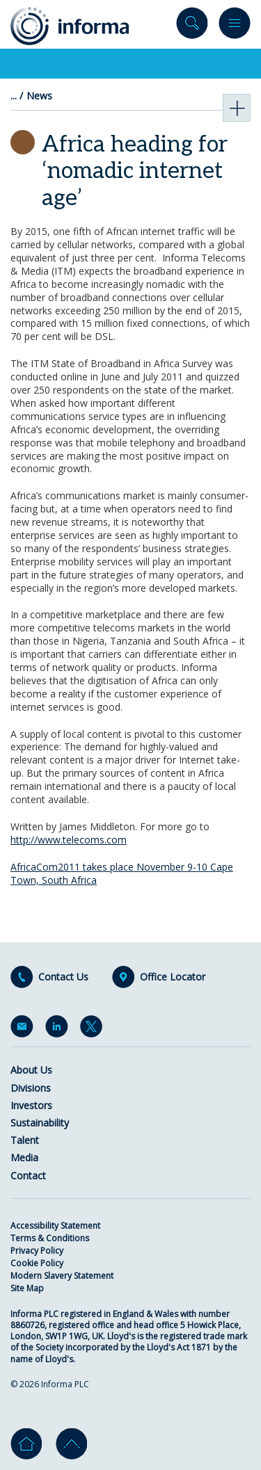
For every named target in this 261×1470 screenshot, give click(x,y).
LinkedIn (59, 1029)
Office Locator (172, 977)
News (39, 96)
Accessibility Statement (55, 1225)
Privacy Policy (36, 1251)
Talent (24, 1140)
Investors (31, 1105)
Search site (192, 26)
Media (24, 1157)
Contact (28, 1175)
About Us (31, 1069)
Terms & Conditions (49, 1238)
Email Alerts (24, 1029)
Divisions (30, 1088)
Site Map (27, 1288)
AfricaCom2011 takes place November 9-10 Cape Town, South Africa (121, 873)
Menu (235, 26)
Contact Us (63, 977)
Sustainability (39, 1122)
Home (26, 1444)
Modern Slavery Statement (61, 1276)
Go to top (71, 1444)
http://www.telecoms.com (68, 839)
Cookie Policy (36, 1263)
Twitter (94, 1029)
